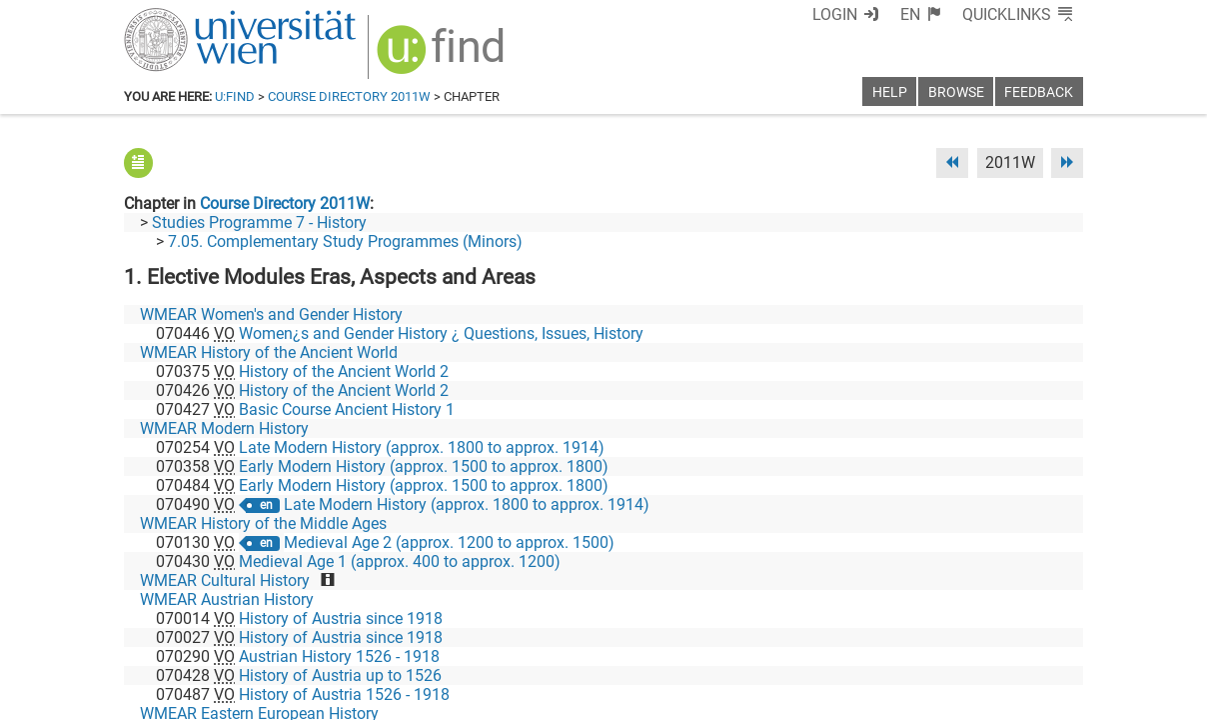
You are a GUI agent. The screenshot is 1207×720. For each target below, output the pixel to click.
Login (834, 14)
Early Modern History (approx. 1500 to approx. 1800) (423, 466)
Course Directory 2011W (349, 96)
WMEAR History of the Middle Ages (263, 523)
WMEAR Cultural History (225, 580)
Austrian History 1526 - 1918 (339, 656)
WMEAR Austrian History (227, 599)
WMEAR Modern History (224, 428)
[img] (443, 56)
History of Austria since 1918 (341, 618)
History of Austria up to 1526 (340, 675)
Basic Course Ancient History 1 (347, 409)
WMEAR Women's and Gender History (271, 314)
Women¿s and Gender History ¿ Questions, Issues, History (441, 333)
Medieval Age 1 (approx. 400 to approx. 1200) (400, 561)
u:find (235, 96)
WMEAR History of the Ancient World (269, 352)
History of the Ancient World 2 (344, 371)
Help (889, 92)
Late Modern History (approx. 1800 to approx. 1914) (421, 447)
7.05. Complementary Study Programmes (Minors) (345, 241)
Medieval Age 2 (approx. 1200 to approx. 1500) (449, 542)
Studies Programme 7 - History (259, 222)
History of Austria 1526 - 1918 (344, 694)
